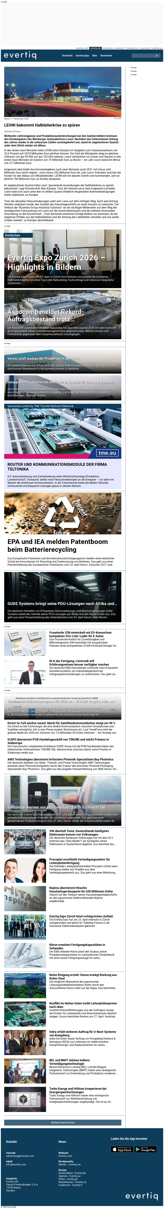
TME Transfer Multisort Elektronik (53, 406)
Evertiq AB (20, 55)
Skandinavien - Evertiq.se (73, 1182)
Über (94, 55)
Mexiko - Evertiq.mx (70, 1164)
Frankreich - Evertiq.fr (71, 1185)
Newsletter (106, 55)
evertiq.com (82, 48)
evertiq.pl (145, 48)
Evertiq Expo (82, 55)
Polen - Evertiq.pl (68, 1179)
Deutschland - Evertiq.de (72, 1173)
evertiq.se (157, 48)
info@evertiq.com (16, 1164)
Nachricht (67, 55)
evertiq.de (96, 48)
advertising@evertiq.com (20, 1155)
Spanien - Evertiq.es (70, 1176)
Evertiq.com (65, 1155)
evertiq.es (108, 48)
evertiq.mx (132, 48)
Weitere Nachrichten (63, 1122)
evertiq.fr (120, 48)
